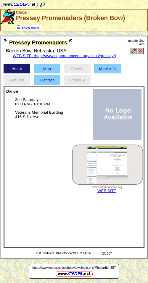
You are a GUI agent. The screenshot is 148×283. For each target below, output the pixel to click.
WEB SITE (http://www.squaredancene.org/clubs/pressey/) (64, 56)
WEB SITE (106, 191)
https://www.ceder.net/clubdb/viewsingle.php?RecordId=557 (74, 267)
